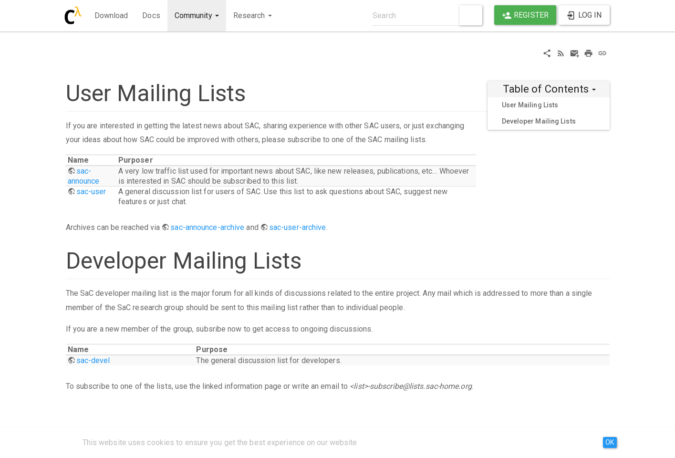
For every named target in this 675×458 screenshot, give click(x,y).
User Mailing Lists (530, 105)
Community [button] (197, 15)
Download (111, 15)
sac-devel (93, 360)
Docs (151, 15)
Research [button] (252, 15)
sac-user (91, 191)
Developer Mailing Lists (539, 121)
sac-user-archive (297, 227)
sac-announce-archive (207, 227)
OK (609, 442)
